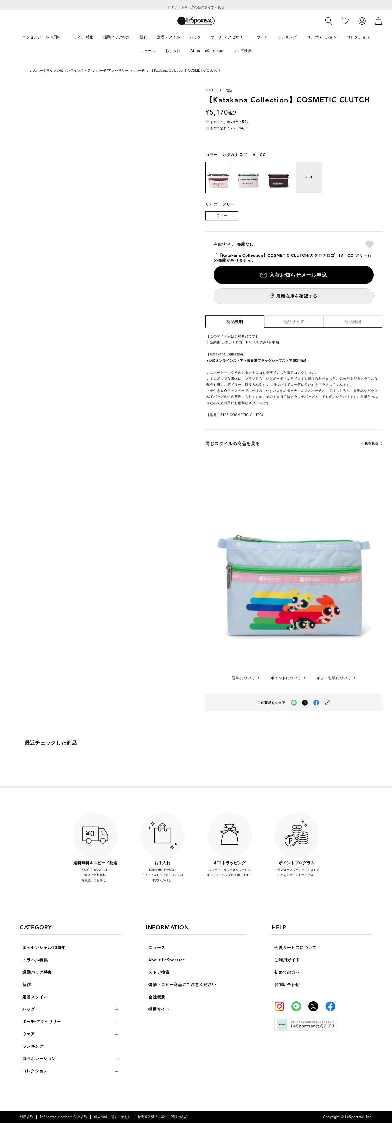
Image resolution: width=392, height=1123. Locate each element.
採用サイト (159, 1009)
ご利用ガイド (287, 960)
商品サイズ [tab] (293, 321)
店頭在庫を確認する (297, 296)
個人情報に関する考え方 (112, 1117)
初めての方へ (287, 972)
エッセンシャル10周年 (44, 947)
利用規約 (26, 1117)
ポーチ (139, 70)
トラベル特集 (35, 960)
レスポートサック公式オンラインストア (60, 70)
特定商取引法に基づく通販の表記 (163, 1117)
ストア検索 (159, 972)
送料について (243, 678)
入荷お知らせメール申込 (298, 275)
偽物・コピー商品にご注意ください (182, 984)
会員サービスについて (295, 947)
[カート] (378, 20)
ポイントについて (286, 678)
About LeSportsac (166, 960)
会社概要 (156, 997)
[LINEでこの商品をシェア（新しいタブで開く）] (294, 703)
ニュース (156, 947)
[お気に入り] (345, 20)
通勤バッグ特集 (37, 972)
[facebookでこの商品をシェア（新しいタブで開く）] (316, 703)
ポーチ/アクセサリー (112, 70)
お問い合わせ (287, 984)
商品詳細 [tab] (352, 321)
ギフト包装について (334, 678)
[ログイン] (362, 20)
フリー (222, 215)
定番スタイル (35, 997)
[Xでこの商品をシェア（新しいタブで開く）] (305, 703)
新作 (26, 984)
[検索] (328, 21)
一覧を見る (370, 443)
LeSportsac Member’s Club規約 (63, 1117)
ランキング (33, 1046)
